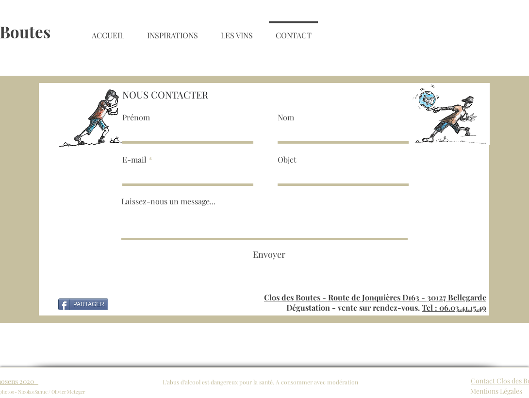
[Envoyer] (268, 254)
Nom (286, 117)
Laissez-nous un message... (168, 201)
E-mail (134, 160)
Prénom (136, 117)
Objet (287, 160)
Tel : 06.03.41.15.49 (454, 307)
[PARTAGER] (83, 304)
